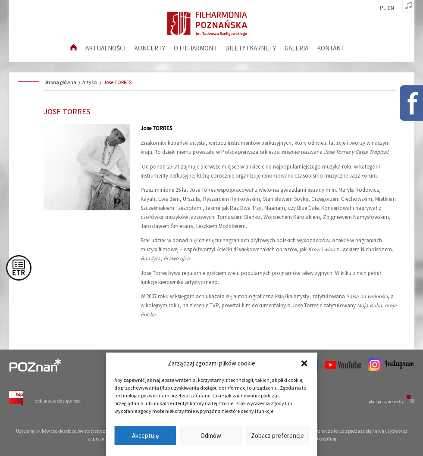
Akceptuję (145, 435)
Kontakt (330, 48)
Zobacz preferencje (277, 435)
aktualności (105, 48)
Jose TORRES (117, 82)
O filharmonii (195, 48)
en (391, 8)
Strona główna (60, 82)
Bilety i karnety (250, 48)
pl (383, 8)
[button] (304, 363)
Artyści (89, 82)
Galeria (296, 48)
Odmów (211, 435)
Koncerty (149, 48)
